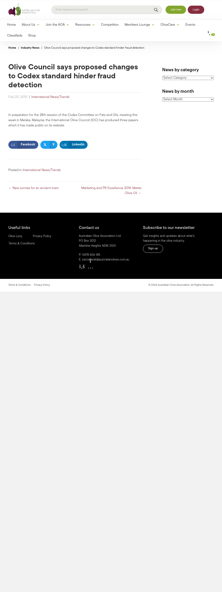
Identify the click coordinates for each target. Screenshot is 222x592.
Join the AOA (57, 24)
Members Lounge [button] (140, 24)
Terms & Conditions (19, 285)
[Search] (106, 9)
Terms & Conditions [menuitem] (22, 243)
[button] (82, 266)
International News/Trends (50, 97)
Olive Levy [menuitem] (15, 236)
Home (11, 25)
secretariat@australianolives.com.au (105, 259)
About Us (31, 24)
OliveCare (170, 24)
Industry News (30, 48)
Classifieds (14, 35)
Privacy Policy (42, 285)
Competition (110, 25)
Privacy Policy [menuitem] (42, 236)
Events (190, 25)
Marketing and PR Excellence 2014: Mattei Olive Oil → (111, 191)
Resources (85, 24)
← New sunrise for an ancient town (33, 188)
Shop (32, 35)
